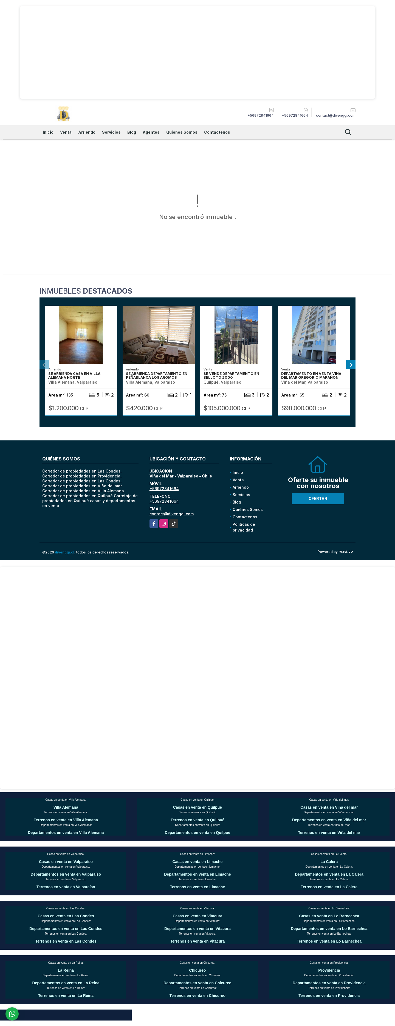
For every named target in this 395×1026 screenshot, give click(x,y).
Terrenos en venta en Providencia (329, 995)
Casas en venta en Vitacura (197, 916)
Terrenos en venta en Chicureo (197, 995)
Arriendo (86, 132)
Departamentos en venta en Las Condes (65, 928)
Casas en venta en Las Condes (66, 916)
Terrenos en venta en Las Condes (65, 941)
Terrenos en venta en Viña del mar (329, 832)
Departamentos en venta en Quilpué (197, 832)
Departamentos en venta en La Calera (329, 874)
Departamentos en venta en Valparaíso (66, 874)
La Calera (329, 861)
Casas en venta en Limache (197, 861)
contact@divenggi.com (171, 513)
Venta (66, 132)
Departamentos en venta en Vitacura (197, 928)
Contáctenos (217, 132)
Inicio (48, 132)
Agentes (151, 132)
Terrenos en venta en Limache (197, 887)
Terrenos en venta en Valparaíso (65, 887)
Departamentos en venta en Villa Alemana (66, 832)
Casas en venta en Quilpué (197, 807)
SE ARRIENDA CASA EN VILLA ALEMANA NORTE (74, 375)
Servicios (111, 132)
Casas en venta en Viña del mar (329, 807)
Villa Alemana (65, 807)
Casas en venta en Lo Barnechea (329, 916)
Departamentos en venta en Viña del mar (329, 820)
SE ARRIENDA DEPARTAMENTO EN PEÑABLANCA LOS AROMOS (156, 375)
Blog (131, 132)
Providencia (329, 970)
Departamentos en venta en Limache (197, 874)
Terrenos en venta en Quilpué (197, 820)
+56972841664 (260, 115)
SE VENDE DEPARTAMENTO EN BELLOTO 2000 (231, 375)
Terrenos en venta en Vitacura (197, 941)
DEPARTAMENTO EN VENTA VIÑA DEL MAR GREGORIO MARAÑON (311, 375)
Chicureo (197, 970)
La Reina (66, 970)
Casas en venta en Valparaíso (66, 861)
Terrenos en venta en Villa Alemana (66, 820)
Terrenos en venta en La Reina (66, 995)
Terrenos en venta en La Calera (329, 887)
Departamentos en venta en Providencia (329, 983)
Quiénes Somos (182, 132)
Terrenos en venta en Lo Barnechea (329, 941)
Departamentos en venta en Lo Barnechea (329, 928)
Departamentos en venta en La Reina (65, 983)
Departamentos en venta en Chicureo (197, 983)
